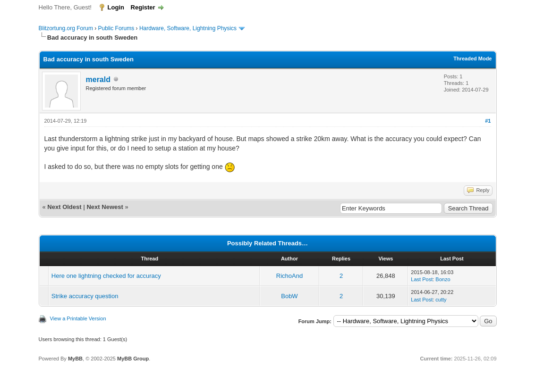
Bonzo (442, 279)
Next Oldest (64, 206)
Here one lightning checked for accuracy (106, 275)
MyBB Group (133, 358)
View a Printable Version (78, 318)
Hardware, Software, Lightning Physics (188, 28)
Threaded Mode (472, 58)
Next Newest (104, 206)
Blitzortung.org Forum (66, 28)
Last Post (422, 279)
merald (98, 79)
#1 (488, 121)
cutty (440, 299)
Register (143, 7)
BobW (289, 296)
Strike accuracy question (85, 296)
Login (116, 7)
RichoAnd (289, 275)
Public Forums (116, 28)
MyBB (75, 358)
